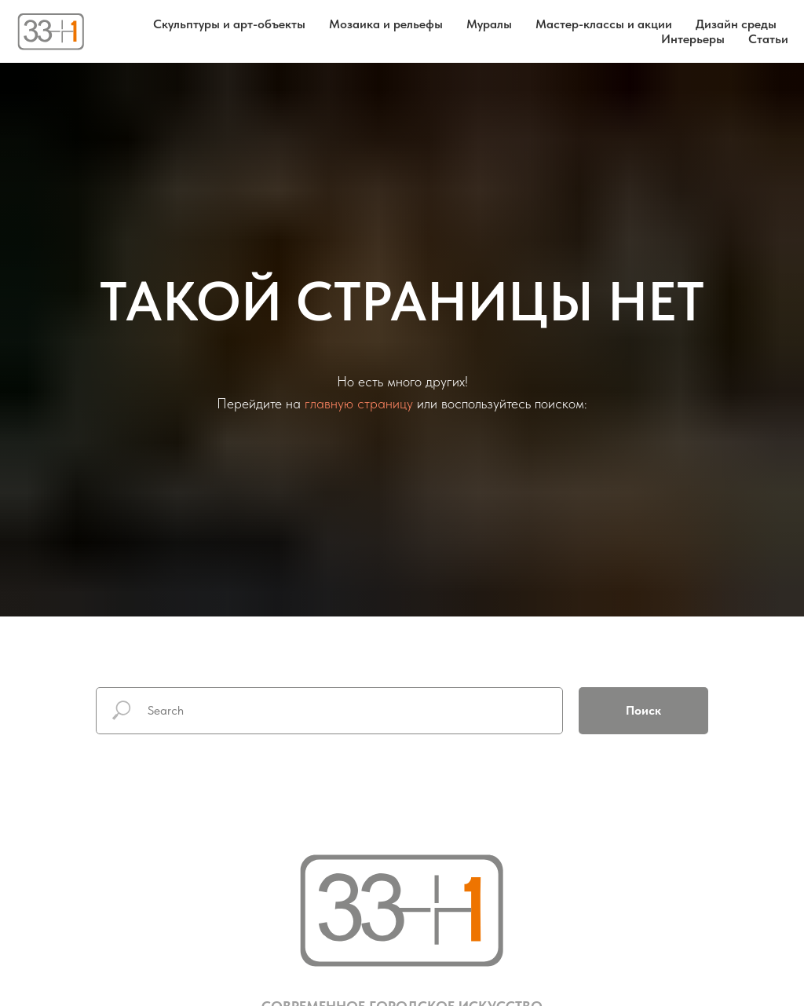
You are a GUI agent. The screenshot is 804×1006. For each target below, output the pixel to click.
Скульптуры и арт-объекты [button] (229, 23)
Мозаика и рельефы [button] (386, 23)
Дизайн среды (736, 23)
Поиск (643, 710)
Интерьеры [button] (693, 38)
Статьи (768, 38)
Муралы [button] (489, 23)
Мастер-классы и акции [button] (603, 23)
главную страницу (359, 403)
